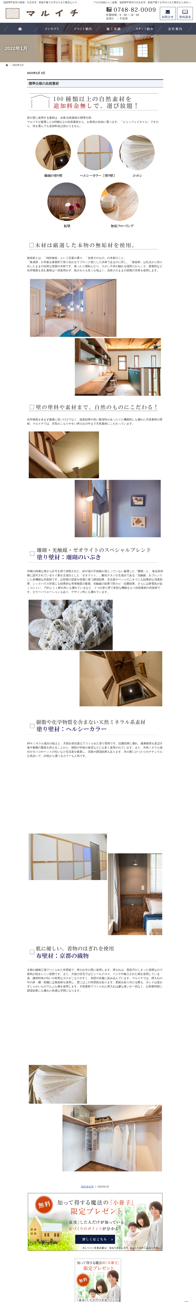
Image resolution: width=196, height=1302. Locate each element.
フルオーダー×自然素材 (164, 273)
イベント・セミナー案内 (165, 322)
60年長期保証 (158, 306)
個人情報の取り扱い (162, 362)
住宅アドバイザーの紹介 (165, 225)
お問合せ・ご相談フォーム (169, 1268)
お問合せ (168, 13)
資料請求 (185, 13)
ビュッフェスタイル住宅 (165, 257)
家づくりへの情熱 (161, 217)
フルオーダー (158, 281)
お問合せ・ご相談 (161, 346)
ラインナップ (158, 265)
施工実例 (155, 241)
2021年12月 (63, 1186)
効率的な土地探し (161, 200)
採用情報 (155, 338)
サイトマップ (158, 370)
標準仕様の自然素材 (20, 83)
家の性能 (155, 289)
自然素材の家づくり (162, 297)
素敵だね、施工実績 (162, 233)
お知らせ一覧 (158, 354)
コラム (154, 330)
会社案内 (155, 208)
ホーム (154, 184)
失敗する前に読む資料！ (165, 314)
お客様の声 (157, 192)
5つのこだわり (159, 249)
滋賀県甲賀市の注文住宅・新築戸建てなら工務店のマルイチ (111, 1284)
